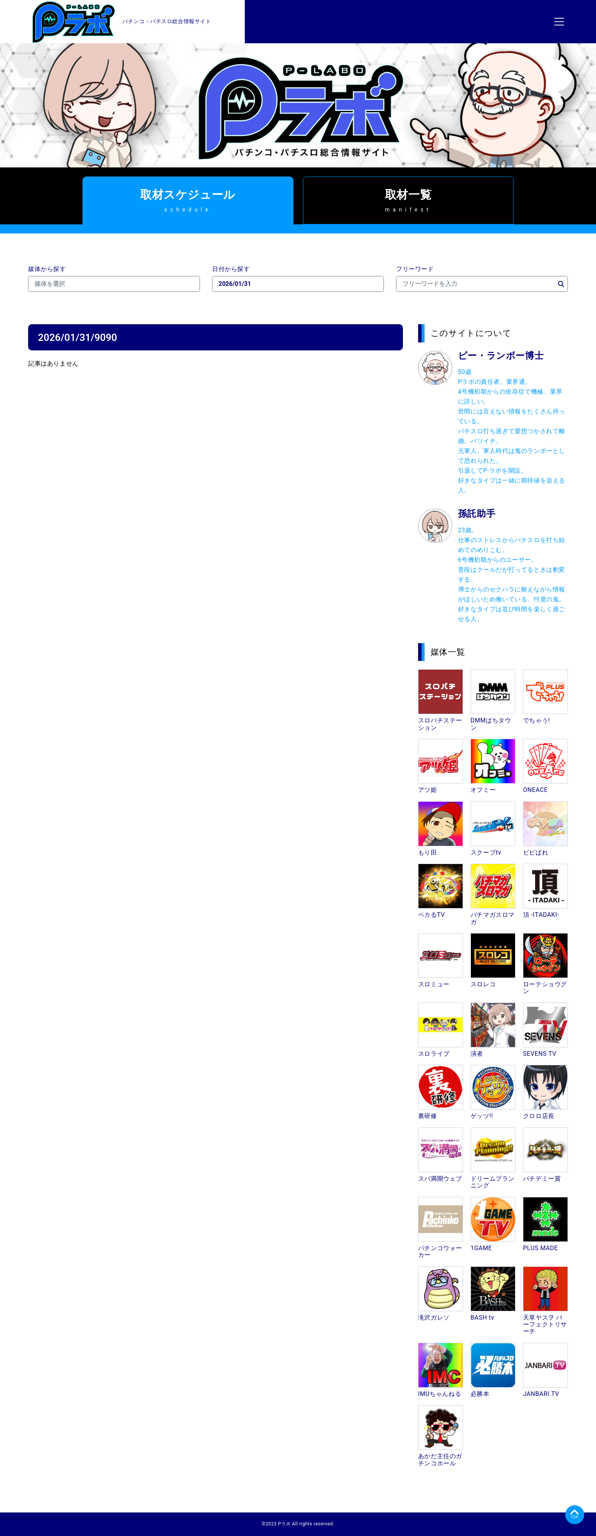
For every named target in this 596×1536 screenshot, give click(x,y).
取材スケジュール (188, 200)
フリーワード (415, 269)
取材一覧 (408, 200)
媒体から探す (47, 269)
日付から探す (231, 269)
